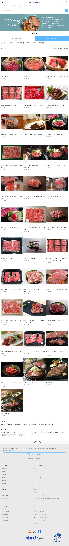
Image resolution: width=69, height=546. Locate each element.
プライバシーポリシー (39, 520)
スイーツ (36, 474)
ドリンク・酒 (37, 477)
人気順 (55, 48)
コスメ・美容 (37, 483)
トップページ (5, 6)
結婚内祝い (4, 474)
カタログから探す (17, 38)
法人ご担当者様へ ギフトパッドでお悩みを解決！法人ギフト (48, 498)
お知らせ (4, 508)
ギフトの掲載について (7, 517)
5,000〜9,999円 (31, 43)
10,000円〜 (41, 43)
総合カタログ (37, 468)
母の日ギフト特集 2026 (39, 492)
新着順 (60, 48)
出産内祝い (4, 480)
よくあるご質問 (5, 511)
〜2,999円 (10, 43)
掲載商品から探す (16, 6)
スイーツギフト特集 (39, 495)
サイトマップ (5, 520)
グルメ (36, 471)
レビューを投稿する (34, 454)
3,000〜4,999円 (20, 43)
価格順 (66, 48)
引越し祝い (4, 483)
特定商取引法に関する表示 (40, 517)
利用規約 (36, 508)
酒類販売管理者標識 (39, 511)
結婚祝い (4, 471)
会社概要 (36, 523)
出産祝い (4, 477)
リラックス (37, 480)
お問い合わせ (5, 514)
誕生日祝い (4, 468)
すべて (3, 43)
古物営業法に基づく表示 (40, 514)
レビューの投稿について (8, 450)
